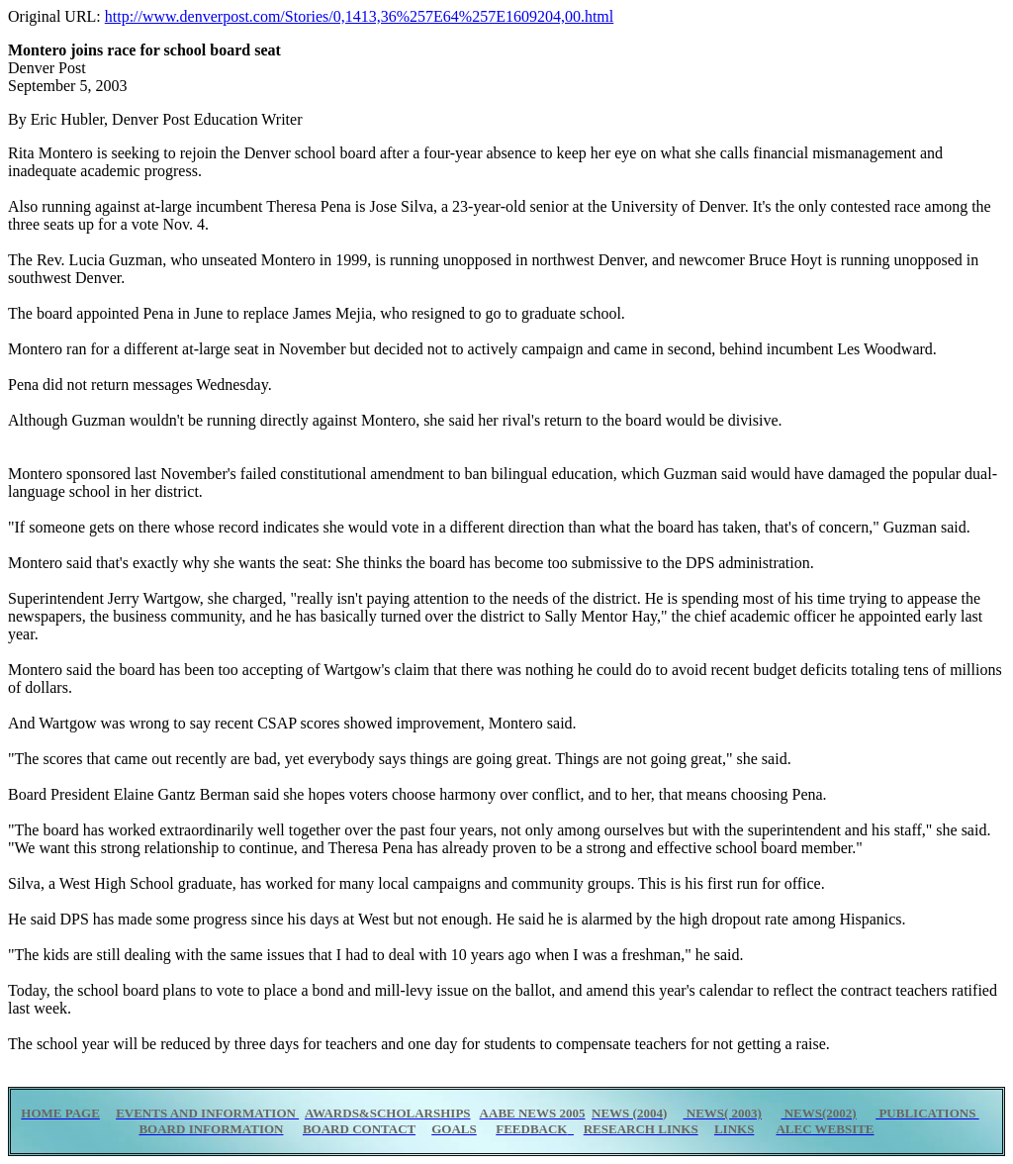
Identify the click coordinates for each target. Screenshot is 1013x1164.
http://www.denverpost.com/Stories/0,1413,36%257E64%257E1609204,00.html (359, 16)
